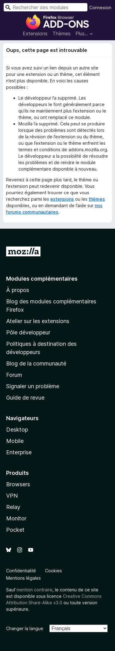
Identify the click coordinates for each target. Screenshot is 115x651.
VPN (12, 495)
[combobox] (45, 7)
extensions (62, 199)
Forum (14, 375)
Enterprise (19, 452)
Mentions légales (23, 578)
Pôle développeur (28, 332)
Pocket (15, 530)
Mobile (15, 441)
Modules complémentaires (42, 278)
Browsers (18, 484)
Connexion (100, 7)
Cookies (53, 570)
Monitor (16, 518)
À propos (17, 290)
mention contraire (34, 589)
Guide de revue (25, 397)
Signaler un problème (32, 386)
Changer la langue (24, 628)
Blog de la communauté (36, 363)
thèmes (97, 199)
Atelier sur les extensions (37, 321)
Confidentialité (21, 570)
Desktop (17, 429)
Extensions (35, 33)
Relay (13, 507)
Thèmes (61, 33)
